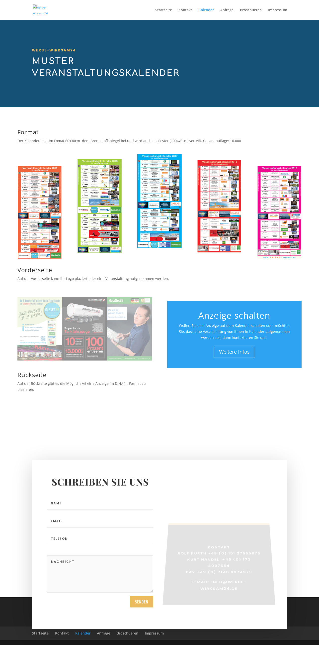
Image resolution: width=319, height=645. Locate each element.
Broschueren (251, 10)
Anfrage (227, 10)
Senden (141, 604)
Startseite (163, 10)
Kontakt (185, 10)
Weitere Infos (234, 351)
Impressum (277, 10)
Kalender (206, 10)
